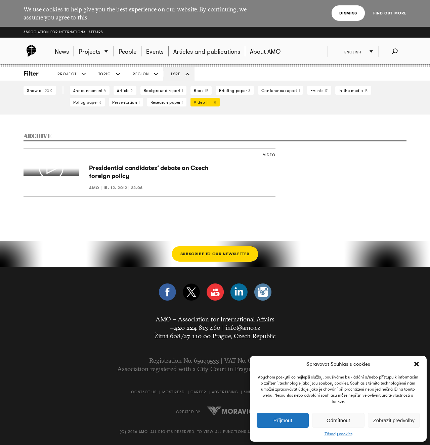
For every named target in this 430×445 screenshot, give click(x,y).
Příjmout (282, 420)
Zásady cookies (338, 434)
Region (141, 74)
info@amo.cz (242, 327)
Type (175, 74)
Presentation (125, 102)
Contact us (144, 392)
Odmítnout (338, 420)
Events (319, 90)
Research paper (166, 102)
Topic (104, 74)
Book (201, 90)
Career (198, 392)
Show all (40, 90)
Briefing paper (235, 90)
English (353, 52)
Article (125, 90)
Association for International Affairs (63, 32)
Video (203, 102)
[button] (416, 364)
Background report (163, 90)
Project (67, 74)
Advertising (225, 392)
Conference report (280, 90)
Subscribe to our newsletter (215, 254)
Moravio (230, 410)
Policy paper (87, 102)
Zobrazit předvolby (394, 420)
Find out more (389, 13)
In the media (353, 90)
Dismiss (348, 13)
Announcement (89, 90)
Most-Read (173, 392)
